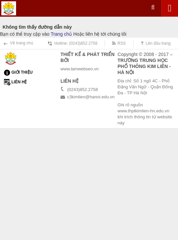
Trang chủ (61, 34)
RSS (121, 43)
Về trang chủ (21, 43)
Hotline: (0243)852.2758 (75, 43)
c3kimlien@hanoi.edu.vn (91, 96)
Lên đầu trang (158, 43)
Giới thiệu (21, 72)
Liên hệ (19, 82)
